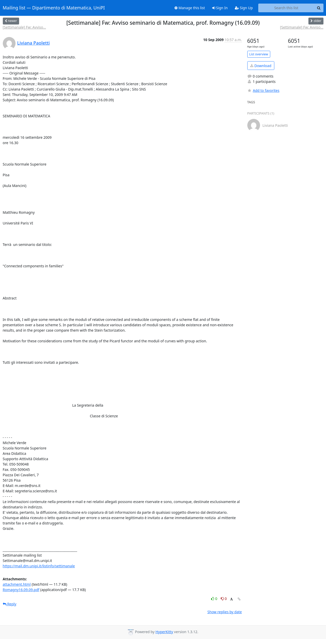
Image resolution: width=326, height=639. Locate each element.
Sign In (220, 7)
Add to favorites (263, 90)
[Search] (318, 8)
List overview (258, 54)
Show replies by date (224, 611)
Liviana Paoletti (33, 43)
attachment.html (17, 584)
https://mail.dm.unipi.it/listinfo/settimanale (39, 565)
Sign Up (244, 7)
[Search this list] (286, 8)
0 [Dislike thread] (224, 598)
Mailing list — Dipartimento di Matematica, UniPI (54, 8)
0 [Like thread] (214, 598)
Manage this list (189, 7)
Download (260, 65)
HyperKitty (164, 631)
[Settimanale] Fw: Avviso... (24, 27)
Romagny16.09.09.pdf (21, 589)
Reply (10, 604)
